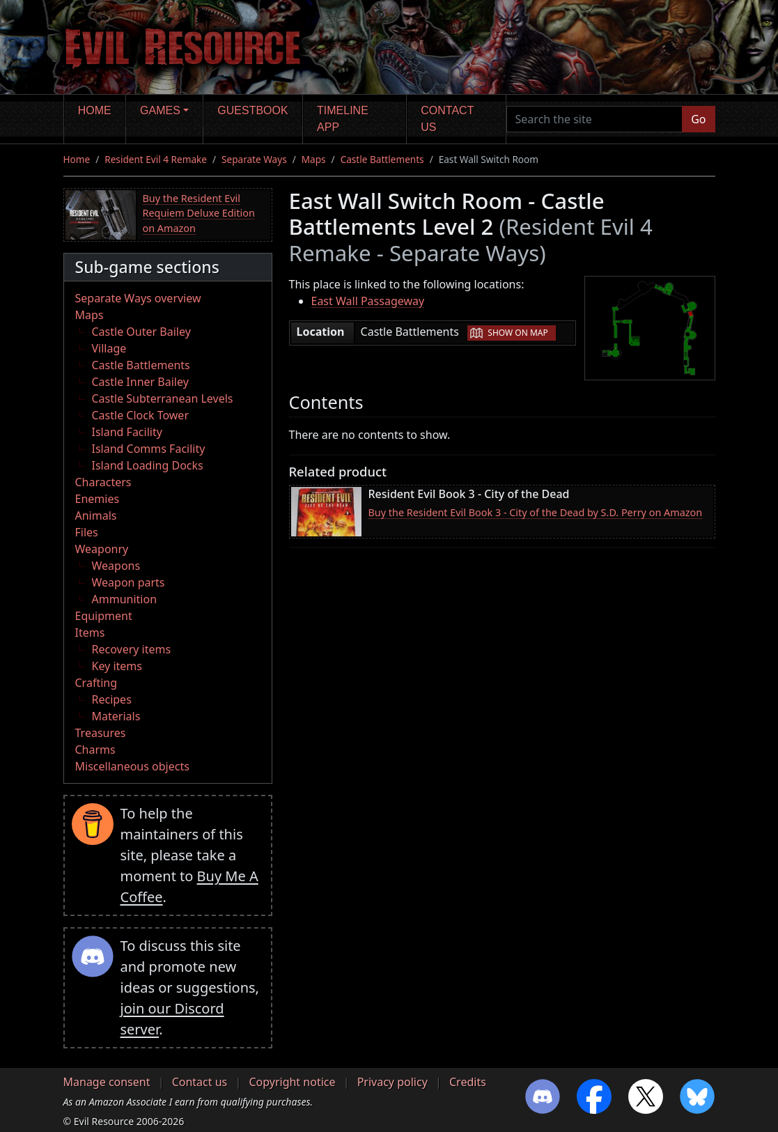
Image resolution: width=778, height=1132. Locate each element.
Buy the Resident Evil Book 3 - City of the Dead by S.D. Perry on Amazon (535, 512)
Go (698, 119)
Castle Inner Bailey (140, 381)
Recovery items (131, 649)
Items (90, 632)
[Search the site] (594, 119)
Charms (95, 749)
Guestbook (252, 110)
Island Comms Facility (148, 448)
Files (86, 532)
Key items (117, 666)
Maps (314, 159)
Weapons (116, 565)
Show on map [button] (517, 333)
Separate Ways (254, 159)
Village (109, 348)
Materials (116, 716)
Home (94, 110)
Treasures (100, 733)
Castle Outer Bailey (141, 331)
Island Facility (127, 432)
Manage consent (106, 1082)
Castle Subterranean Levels (162, 398)
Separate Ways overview (138, 298)
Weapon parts (128, 582)
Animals (96, 515)
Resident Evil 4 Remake (155, 159)
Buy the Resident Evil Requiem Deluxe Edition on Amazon (199, 213)
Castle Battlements (382, 159)
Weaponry (102, 549)
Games (160, 110)
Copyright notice (292, 1082)
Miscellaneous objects (132, 766)
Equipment (103, 615)
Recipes (112, 699)
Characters (103, 482)
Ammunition (124, 599)
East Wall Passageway (368, 301)
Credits (467, 1082)
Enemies (97, 498)
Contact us (447, 118)
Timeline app (342, 118)
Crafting (96, 682)
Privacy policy (392, 1082)
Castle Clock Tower (140, 415)
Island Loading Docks (147, 465)
